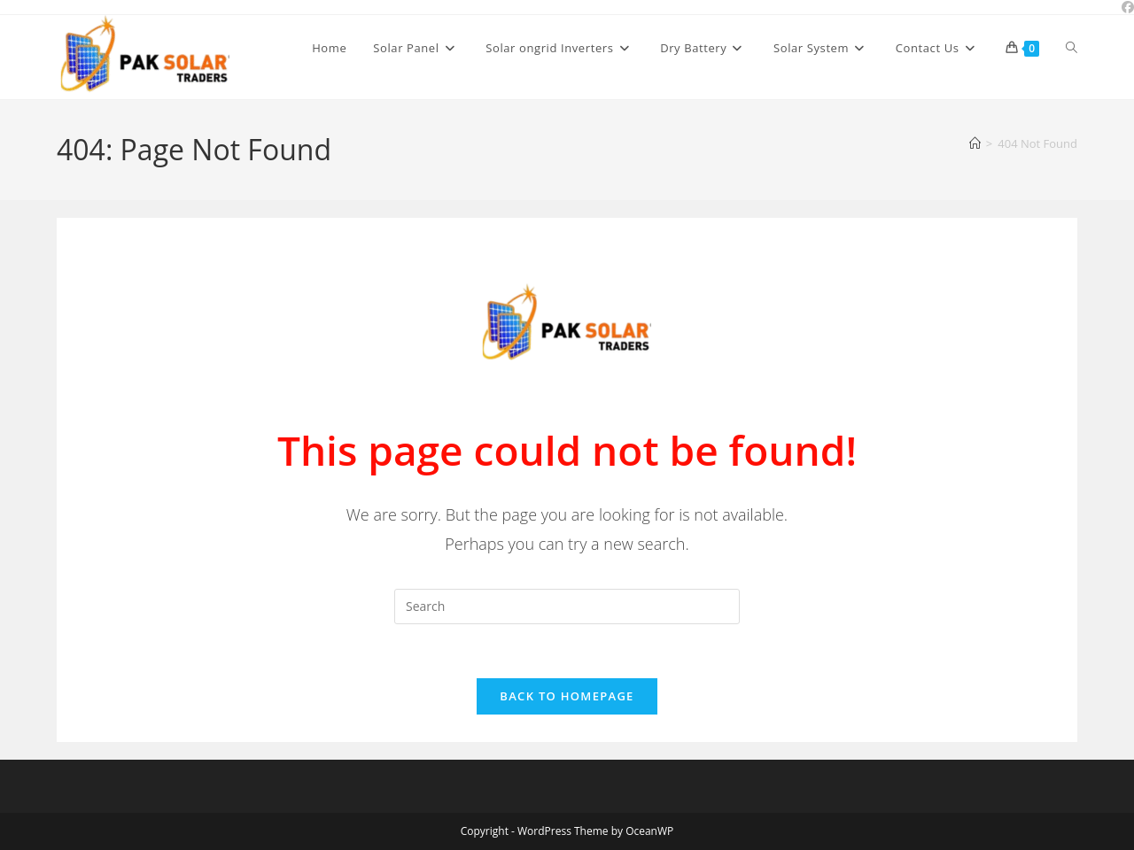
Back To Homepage (566, 696)
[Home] (975, 143)
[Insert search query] (567, 606)
